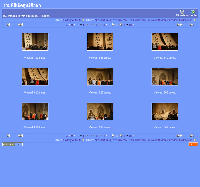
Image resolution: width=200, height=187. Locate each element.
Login (193, 13)
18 (130, 25)
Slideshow (182, 13)
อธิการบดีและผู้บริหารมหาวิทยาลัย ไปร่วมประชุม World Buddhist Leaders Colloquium (145, 20)
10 (77, 25)
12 (90, 25)
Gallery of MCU (74, 20)
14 (103, 25)
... (67, 24)
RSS (193, 144)
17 (123, 25)
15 (109, 25)
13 (97, 25)
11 (84, 25)
